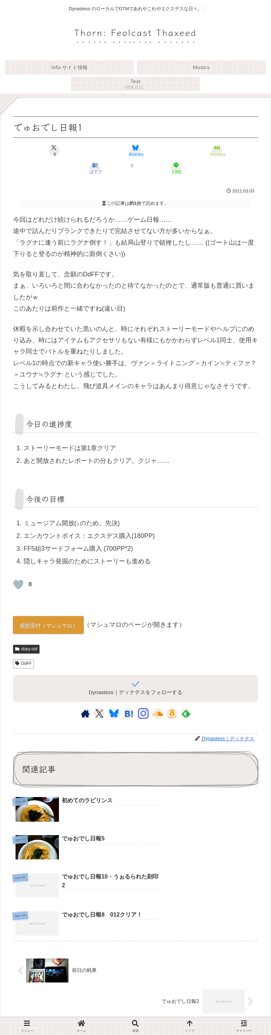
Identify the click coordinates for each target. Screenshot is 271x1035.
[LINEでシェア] (176, 168)
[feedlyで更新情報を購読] (186, 713)
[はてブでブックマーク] (95, 168)
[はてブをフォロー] (128, 713)
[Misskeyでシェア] (217, 150)
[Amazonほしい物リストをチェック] (171, 713)
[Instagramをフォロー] (143, 713)
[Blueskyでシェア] (135, 150)
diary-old (26, 649)
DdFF (23, 663)
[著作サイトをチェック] (85, 713)
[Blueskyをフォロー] (114, 713)
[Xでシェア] (54, 150)
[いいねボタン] (18, 584)
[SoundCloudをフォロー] (157, 713)
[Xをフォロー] (99, 713)
